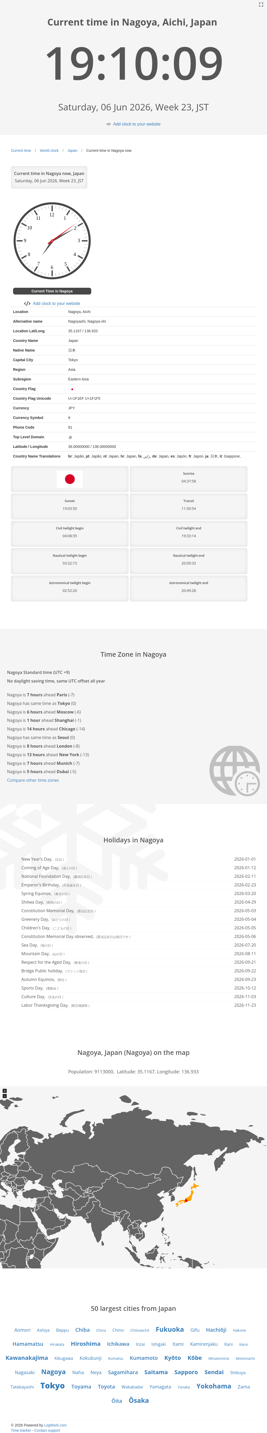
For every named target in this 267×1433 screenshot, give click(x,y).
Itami (178, 1344)
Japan (72, 150)
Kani (228, 1344)
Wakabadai (132, 1387)
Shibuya (238, 1372)
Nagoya (53, 1371)
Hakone (239, 1330)
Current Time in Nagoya (52, 291)
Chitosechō (139, 1330)
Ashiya (43, 1330)
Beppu (62, 1330)
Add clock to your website (136, 124)
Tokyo (52, 1385)
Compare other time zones (33, 780)
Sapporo (186, 1372)
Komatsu (115, 1358)
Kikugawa (63, 1358)
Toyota (106, 1386)
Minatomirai (218, 1358)
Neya (96, 1372)
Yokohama (214, 1385)
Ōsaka (139, 1400)
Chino (118, 1330)
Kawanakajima (26, 1357)
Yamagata (160, 1387)
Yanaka (184, 1387)
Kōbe (194, 1357)
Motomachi (245, 1358)
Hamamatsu (28, 1343)
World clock (49, 150)
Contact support (47, 1430)
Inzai (140, 1344)
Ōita (117, 1400)
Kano (243, 1344)
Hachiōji (216, 1329)
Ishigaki (158, 1344)
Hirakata (57, 1344)
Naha (78, 1372)
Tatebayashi (22, 1387)
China (101, 1330)
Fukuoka (170, 1329)
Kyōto (172, 1357)
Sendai (214, 1372)
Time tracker (21, 1430)
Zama (244, 1387)
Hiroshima (86, 1343)
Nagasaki (25, 1372)
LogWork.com (55, 1425)
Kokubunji (91, 1358)
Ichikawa (118, 1343)
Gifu (195, 1330)
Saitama (156, 1372)
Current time (21, 150)
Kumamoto (144, 1357)
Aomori (22, 1330)
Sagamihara (123, 1372)
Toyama (81, 1386)
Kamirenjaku (204, 1344)
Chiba (82, 1329)
